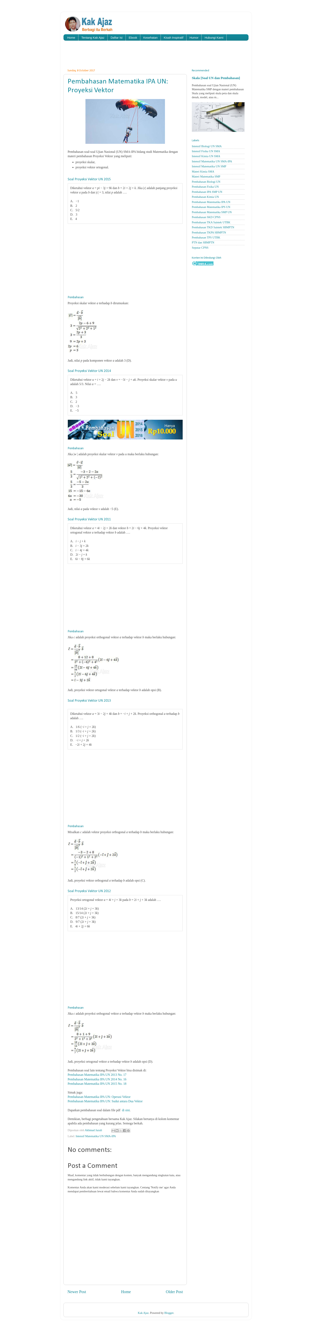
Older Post (174, 1292)
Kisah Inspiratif (173, 37)
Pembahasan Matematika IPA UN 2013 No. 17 (97, 1074)
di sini (126, 1110)
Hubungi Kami (214, 37)
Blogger (169, 1312)
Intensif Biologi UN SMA (207, 146)
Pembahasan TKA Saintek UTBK (211, 222)
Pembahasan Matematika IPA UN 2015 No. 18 (97, 1083)
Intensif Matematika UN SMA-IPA (96, 1136)
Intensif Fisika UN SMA (206, 151)
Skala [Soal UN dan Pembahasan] (216, 78)
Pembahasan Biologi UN (206, 181)
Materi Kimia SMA (203, 171)
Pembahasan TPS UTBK (206, 237)
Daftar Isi (117, 37)
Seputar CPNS (200, 247)
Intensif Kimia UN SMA (206, 156)
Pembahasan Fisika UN (205, 186)
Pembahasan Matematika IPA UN (211, 202)
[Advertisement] (156, 56)
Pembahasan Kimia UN (205, 196)
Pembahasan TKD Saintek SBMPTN (213, 227)
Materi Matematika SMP (206, 176)
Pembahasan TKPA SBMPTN (209, 232)
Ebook (133, 37)
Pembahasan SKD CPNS (206, 217)
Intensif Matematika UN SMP (209, 166)
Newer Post (76, 1292)
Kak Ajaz (143, 1312)
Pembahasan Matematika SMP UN (212, 212)
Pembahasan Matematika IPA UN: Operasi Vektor (99, 1096)
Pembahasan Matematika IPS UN (211, 207)
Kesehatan (150, 37)
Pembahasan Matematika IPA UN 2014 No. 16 (97, 1079)
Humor (193, 37)
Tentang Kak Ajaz (92, 37)
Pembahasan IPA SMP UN (207, 191)
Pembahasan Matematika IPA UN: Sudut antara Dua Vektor (105, 1101)
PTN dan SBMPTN (203, 242)
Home (71, 37)
